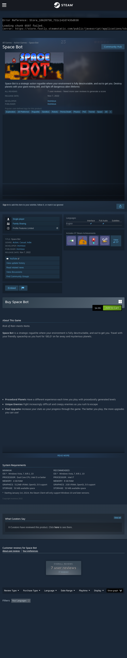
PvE (84, 114)
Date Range (66, 592)
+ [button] (110, 114)
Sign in (6, 207)
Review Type (10, 592)
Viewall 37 (116, 242)
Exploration (10, 114)
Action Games (20, 44)
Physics (77, 114)
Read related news (15, 269)
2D (106, 114)
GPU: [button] (39, 607)
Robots (55, 114)
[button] (112, 309)
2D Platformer (23, 114)
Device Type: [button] (54, 607)
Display (97, 592)
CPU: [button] (28, 607)
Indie (29, 244)
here (56, 529)
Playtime (83, 592)
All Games (7, 44)
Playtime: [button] (78, 603)
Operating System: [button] (11, 607)
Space (99, 114)
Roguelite (35, 114)
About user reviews (11, 553)
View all (117, 520)
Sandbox (45, 114)
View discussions (14, 274)
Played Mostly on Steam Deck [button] (102, 603)
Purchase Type (30, 592)
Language (49, 592)
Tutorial (92, 114)
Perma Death (65, 114)
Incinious (52, 103)
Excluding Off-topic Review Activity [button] (52, 603)
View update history (15, 265)
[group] (63, 605)
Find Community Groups (17, 278)
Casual (23, 244)
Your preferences (30, 553)
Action (16, 244)
